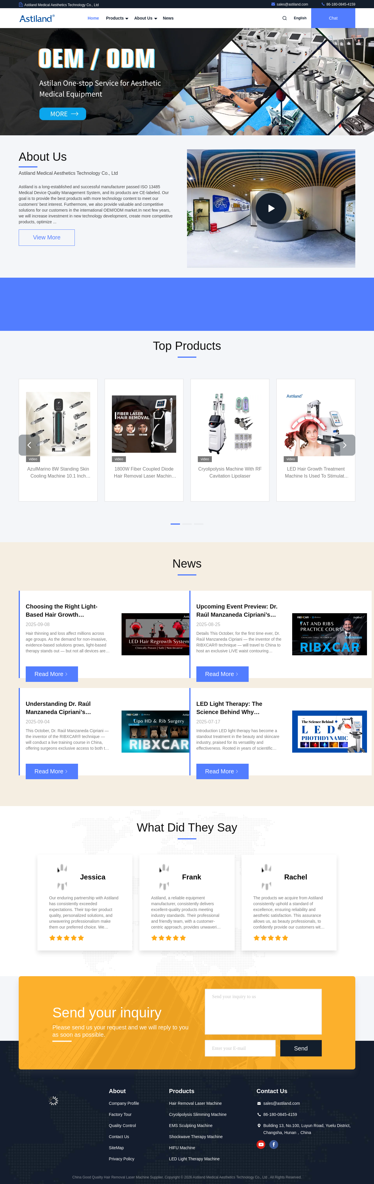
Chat (333, 18)
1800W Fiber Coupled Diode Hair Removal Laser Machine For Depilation (144, 473)
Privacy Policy (121, 1159)
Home (93, 18)
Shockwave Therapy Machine (196, 1136)
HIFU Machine (182, 1147)
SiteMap (116, 1147)
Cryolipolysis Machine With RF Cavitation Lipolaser (230, 472)
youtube (261, 1144)
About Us (145, 18)
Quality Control (122, 1125)
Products (116, 18)
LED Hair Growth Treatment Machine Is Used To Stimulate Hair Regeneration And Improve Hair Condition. (316, 473)
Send (301, 1048)
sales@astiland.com (290, 4)
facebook (273, 1144)
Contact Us (119, 1136)
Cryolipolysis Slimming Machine (198, 1114)
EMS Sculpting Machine (191, 1125)
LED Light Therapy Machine (194, 1159)
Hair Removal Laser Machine (195, 1103)
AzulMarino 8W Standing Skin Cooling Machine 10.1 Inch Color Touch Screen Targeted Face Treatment (58, 473)
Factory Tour (120, 1114)
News (168, 18)
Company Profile (124, 1103)
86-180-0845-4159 (338, 4)
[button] (29, 445)
